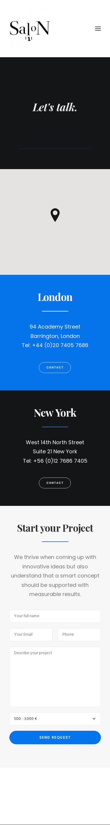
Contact (55, 367)
